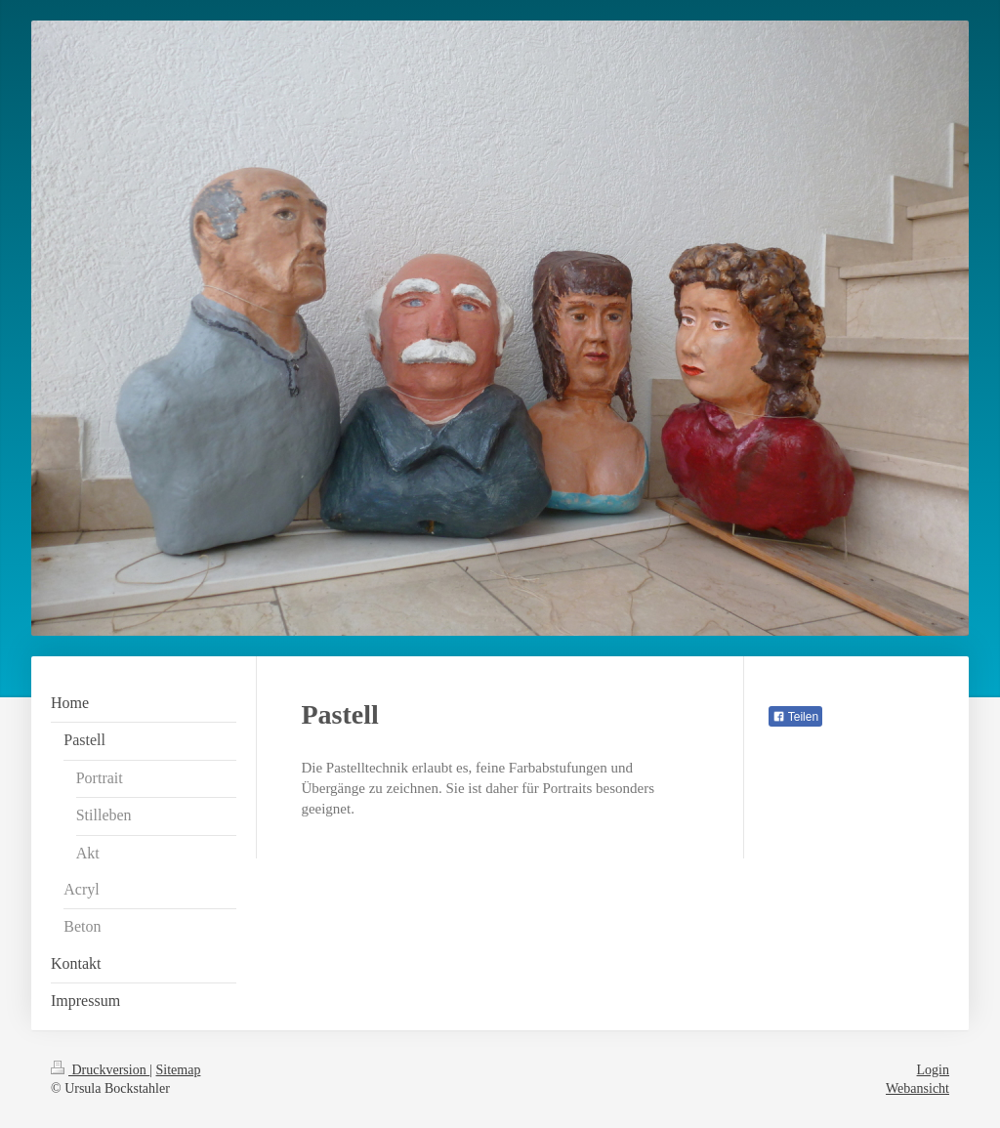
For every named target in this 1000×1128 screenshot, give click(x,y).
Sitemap (178, 1070)
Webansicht (917, 1088)
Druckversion (100, 1070)
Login (933, 1070)
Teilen (795, 717)
